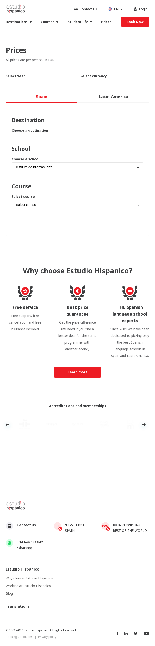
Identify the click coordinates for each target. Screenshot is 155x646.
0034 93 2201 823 (126, 525)
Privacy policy (47, 637)
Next (144, 424)
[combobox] (77, 167)
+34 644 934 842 (30, 542)
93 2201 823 (74, 525)
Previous (7, 424)
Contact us (26, 525)
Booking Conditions (19, 637)
